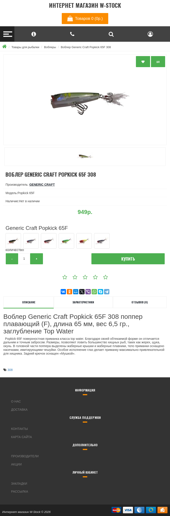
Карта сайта (21, 437)
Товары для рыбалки (25, 47)
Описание (28, 302)
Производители (25, 456)
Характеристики (83, 302)
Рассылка (19, 491)
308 (10, 370)
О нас (16, 401)
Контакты (19, 429)
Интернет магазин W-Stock (85, 5)
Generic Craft (42, 184)
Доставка (19, 409)
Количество (15, 250)
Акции (16, 464)
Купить (128, 259)
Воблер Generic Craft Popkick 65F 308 (86, 47)
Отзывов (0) (139, 302)
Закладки (19, 483)
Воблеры (50, 47)
